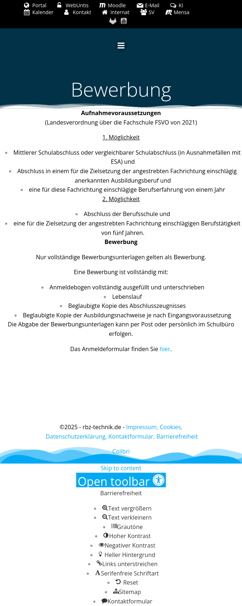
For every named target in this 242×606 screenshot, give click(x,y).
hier (165, 349)
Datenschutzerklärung (76, 436)
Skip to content (121, 468)
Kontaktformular (130, 436)
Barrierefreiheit (177, 436)
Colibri (121, 451)
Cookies (170, 427)
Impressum (141, 427)
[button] (121, 480)
